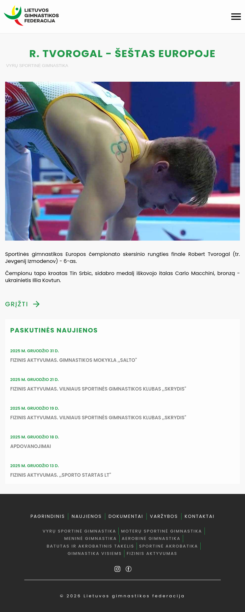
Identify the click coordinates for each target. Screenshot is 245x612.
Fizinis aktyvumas (152, 553)
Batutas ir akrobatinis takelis (90, 546)
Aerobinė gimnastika (151, 538)
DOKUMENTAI (125, 516)
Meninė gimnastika (90, 538)
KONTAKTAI (200, 516)
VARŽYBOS (164, 516)
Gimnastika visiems (95, 553)
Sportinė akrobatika (168, 546)
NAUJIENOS (86, 516)
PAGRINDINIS (47, 516)
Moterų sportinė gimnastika (161, 531)
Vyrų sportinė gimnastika (37, 65)
